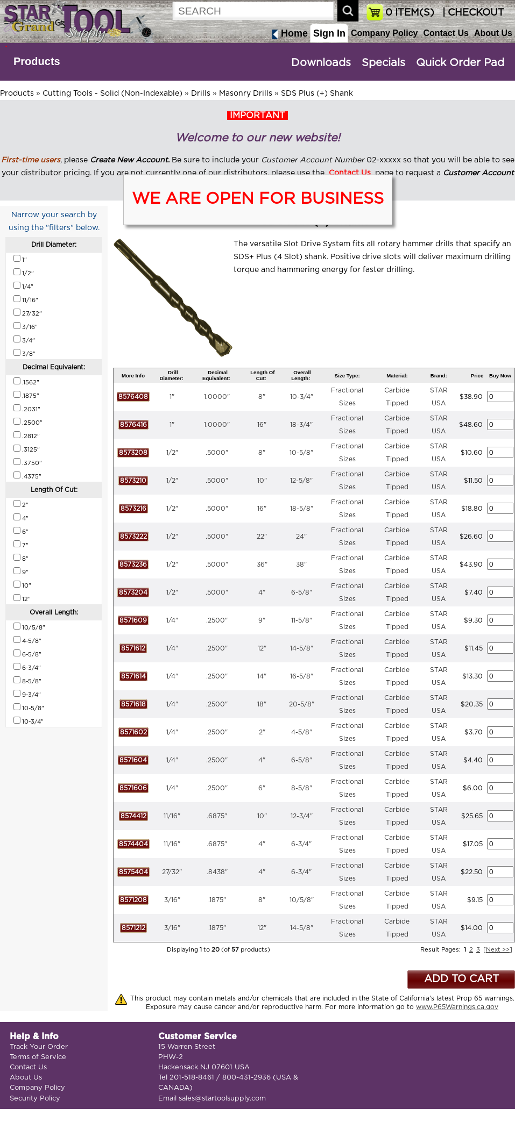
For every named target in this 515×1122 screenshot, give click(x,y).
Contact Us (445, 33)
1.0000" (217, 397)
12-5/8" (301, 480)
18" (261, 704)
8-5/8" (301, 788)
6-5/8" (301, 592)
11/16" (172, 816)
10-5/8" (301, 452)
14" (261, 676)
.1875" (217, 900)
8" (261, 397)
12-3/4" (302, 816)
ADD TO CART (461, 979)
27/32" (172, 872)
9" (261, 620)
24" (301, 536)
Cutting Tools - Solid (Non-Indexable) (112, 93)
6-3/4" (301, 844)
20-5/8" (301, 704)
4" (261, 592)
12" (262, 648)
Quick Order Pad (460, 63)
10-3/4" (301, 397)
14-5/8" (301, 648)
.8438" (217, 872)
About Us (493, 33)
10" (262, 480)
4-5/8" (301, 732)
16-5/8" (301, 676)
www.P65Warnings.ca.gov (457, 1007)
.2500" (217, 620)
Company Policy (384, 33)
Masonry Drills (245, 93)
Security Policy (35, 1098)
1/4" (172, 620)
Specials (383, 63)
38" (301, 564)
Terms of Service (38, 1057)
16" (261, 424)
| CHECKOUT (472, 13)
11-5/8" (301, 620)
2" (262, 732)
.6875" (217, 816)
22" (262, 536)
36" (262, 564)
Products (36, 61)
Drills (200, 93)
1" (172, 397)
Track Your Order (39, 1047)
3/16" (172, 900)
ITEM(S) (409, 13)
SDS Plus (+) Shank (317, 93)
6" (261, 788)
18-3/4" (301, 424)
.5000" (217, 452)
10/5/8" (302, 900)
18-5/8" (301, 508)
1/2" (172, 452)
